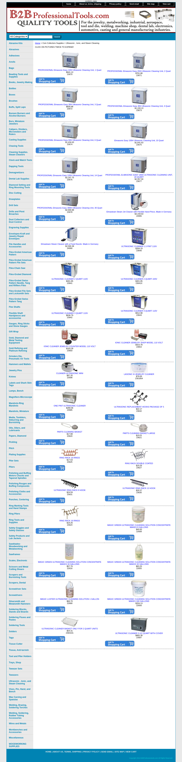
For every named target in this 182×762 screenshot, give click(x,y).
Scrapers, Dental (17, 582)
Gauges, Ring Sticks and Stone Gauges (19, 324)
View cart (166, 4)
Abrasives (14, 49)
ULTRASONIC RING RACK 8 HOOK (70, 490)
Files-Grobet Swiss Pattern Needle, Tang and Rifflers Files (19, 283)
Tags (11, 637)
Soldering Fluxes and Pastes (19, 618)
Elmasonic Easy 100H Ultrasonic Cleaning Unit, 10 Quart (139, 140)
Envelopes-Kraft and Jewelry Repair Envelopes (19, 236)
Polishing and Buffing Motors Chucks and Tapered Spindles (20, 475)
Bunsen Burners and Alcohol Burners (19, 114)
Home (37, 43)
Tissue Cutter (15, 644)
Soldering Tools (17, 625)
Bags (11, 68)
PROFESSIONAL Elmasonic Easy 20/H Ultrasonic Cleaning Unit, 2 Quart (139, 71)
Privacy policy (115, 4)
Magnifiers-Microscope (20, 397)
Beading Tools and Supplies (18, 75)
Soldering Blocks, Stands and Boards (18, 610)
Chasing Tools (16, 146)
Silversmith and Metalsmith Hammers (19, 602)
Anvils (12, 62)
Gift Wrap (13, 331)
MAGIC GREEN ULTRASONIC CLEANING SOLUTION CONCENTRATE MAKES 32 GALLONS (139, 563)
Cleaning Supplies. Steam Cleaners (18, 153)
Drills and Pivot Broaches (16, 212)
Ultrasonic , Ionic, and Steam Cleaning (20, 682)
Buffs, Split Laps (17, 107)
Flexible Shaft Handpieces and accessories (17, 315)
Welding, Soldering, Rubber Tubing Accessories (19, 715)
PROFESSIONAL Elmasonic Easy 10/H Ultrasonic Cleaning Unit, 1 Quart (69, 70)
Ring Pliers (14, 513)
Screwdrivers (15, 595)
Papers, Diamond (17, 436)
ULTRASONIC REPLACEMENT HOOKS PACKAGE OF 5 (139, 407)
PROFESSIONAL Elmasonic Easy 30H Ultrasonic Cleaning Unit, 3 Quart (69, 104)
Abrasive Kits (16, 43)
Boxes (12, 94)
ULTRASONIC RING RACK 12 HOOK (139, 488)
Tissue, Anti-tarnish (19, 650)
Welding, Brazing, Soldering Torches (18, 706)
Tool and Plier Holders (20, 656)
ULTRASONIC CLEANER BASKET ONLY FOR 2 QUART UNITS (70, 629)
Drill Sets (13, 205)
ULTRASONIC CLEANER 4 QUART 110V (139, 311)
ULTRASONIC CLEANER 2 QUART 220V (139, 279)
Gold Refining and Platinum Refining (18, 349)
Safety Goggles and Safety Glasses (19, 529)
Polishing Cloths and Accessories (19, 492)
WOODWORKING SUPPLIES (17, 745)
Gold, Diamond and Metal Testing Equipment (18, 340)
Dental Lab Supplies (19, 179)
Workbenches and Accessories (18, 730)
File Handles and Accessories (17, 245)
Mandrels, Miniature (19, 411)
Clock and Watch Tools (20, 160)
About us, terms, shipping (90, 4)
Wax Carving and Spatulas (17, 698)
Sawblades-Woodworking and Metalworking (18, 546)
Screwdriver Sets (17, 589)
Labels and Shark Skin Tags (20, 384)
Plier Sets (14, 460)
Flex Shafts (14, 307)
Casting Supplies (17, 139)
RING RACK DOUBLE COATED (139, 463)
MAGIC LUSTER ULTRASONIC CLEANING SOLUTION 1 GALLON (69, 599)
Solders (13, 631)
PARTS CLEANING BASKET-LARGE (139, 433)
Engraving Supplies (19, 227)
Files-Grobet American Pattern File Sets (20, 261)
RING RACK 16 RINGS (70, 458)
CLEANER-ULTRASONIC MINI (69, 373)
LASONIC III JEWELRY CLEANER (139, 374)
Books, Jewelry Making (20, 82)
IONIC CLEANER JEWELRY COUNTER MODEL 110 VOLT (70, 346)
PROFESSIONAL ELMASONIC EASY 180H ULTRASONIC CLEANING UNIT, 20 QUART (139, 176)
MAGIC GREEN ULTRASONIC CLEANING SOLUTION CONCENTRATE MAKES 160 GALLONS (139, 600)
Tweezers (13, 675)
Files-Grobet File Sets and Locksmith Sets (20, 292)
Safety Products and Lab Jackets (19, 537)
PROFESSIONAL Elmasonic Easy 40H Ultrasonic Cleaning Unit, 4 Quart (139, 106)
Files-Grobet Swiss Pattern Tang (18, 300)
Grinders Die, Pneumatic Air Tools (19, 357)
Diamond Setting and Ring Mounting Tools (19, 186)
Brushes (13, 101)
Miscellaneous (16, 737)
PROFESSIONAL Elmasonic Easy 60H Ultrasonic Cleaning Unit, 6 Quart (69, 140)
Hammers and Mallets (20, 364)
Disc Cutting (15, 193)
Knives (12, 376)
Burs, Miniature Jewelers (16, 122)
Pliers (12, 467)
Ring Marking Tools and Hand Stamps (18, 507)
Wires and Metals (17, 723)
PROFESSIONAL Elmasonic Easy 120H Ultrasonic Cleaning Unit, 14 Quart (69, 175)
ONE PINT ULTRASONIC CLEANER (70, 406)
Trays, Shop (15, 662)
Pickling (13, 442)
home (68, 4)
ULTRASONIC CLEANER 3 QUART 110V (70, 313)
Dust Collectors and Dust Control (19, 220)
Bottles (12, 88)
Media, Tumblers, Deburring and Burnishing (17, 420)
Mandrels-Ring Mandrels (16, 404)
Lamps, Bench (16, 391)
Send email (134, 4)
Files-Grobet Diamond (20, 274)
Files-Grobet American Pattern (20, 253)
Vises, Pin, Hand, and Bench (19, 690)
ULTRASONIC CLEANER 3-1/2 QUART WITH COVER (139, 633)
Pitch (11, 448)
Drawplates (14, 199)
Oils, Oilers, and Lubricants (17, 429)
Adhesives (14, 55)
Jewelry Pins (15, 370)
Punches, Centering (19, 499)
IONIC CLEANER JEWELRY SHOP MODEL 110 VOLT (139, 343)
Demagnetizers (16, 172)
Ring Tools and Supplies (16, 521)
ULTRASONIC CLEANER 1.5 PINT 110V (139, 246)
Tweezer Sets (15, 668)
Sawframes (14, 554)
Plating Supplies (17, 454)
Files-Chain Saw (17, 268)
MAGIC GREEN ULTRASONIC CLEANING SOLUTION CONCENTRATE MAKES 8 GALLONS (139, 526)
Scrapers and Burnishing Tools (17, 575)
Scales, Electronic (18, 560)
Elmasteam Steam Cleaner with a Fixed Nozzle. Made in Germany (69, 244)
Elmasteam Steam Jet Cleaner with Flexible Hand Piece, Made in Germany (139, 212)
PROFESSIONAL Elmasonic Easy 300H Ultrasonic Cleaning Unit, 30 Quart (69, 208)
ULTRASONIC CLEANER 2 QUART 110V (70, 279)
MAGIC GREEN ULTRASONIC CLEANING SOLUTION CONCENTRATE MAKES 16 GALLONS (69, 563)
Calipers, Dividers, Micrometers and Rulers (18, 131)
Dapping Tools (16, 166)
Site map (151, 4)
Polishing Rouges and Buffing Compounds (20, 484)
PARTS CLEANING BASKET (69, 432)
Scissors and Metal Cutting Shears (18, 568)
